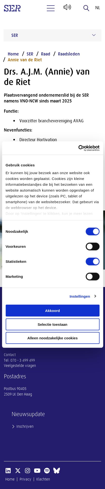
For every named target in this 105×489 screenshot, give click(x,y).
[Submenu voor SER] (93, 35)
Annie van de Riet (25, 59)
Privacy (25, 479)
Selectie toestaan (52, 324)
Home (13, 54)
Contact (10, 355)
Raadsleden (69, 54)
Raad (45, 54)
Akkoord (52, 311)
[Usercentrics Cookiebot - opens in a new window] (78, 148)
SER (30, 54)
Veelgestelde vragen (20, 366)
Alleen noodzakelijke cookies (52, 338)
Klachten (43, 479)
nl (97, 7)
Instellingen (80, 296)
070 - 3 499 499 (22, 360)
